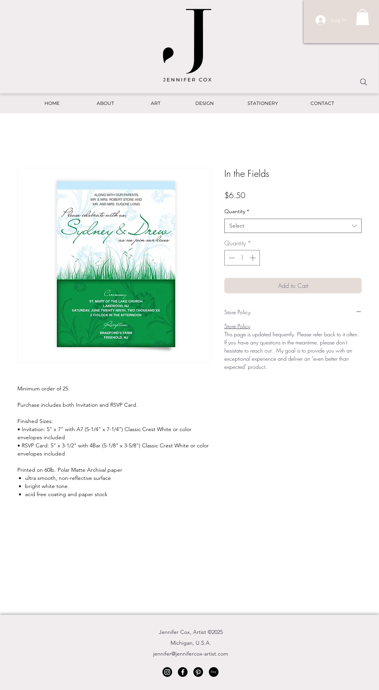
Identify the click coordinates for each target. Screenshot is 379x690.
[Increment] (253, 257)
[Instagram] (167, 672)
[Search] (363, 82)
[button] (362, 17)
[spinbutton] (242, 257)
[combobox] (293, 226)
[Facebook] (183, 672)
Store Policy (237, 326)
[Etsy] (214, 672)
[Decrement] (230, 257)
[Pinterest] (198, 672)
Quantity (236, 211)
